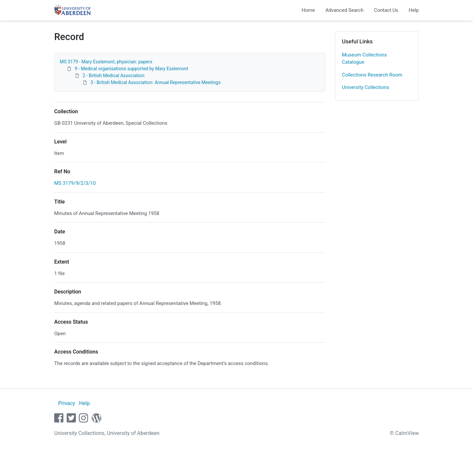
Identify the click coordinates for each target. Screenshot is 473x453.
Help (414, 10)
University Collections (365, 87)
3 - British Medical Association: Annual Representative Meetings (155, 82)
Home (308, 10)
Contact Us (386, 10)
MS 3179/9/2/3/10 (75, 183)
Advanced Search (345, 10)
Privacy (66, 403)
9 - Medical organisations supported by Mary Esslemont (131, 68)
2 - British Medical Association (113, 75)
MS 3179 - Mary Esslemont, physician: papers (106, 61)
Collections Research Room (372, 75)
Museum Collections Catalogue (364, 58)
